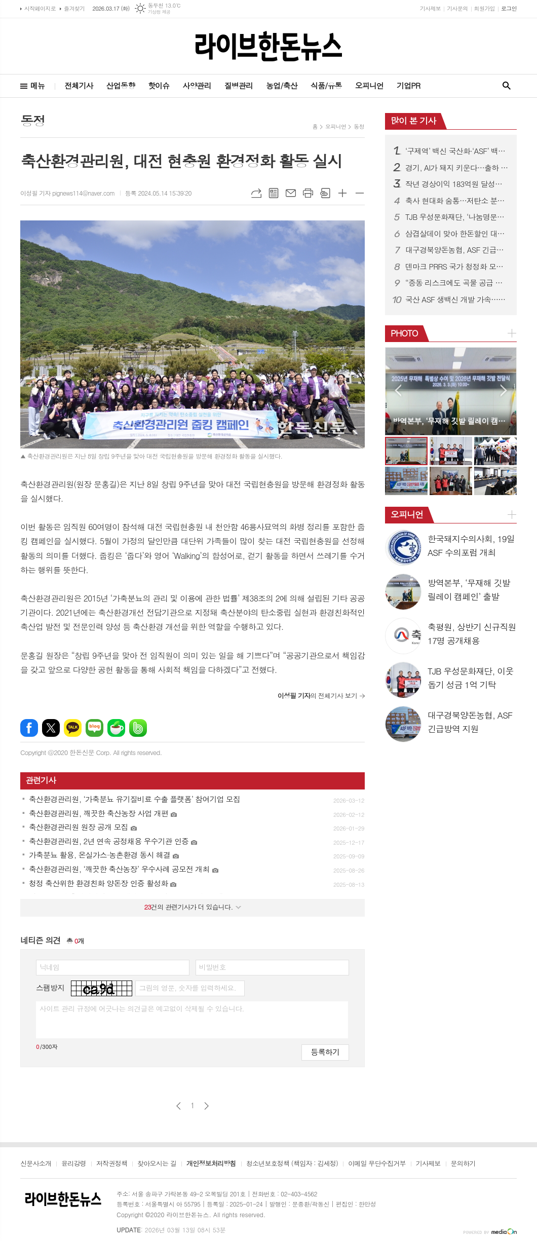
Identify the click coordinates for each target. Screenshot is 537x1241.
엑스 (51, 728)
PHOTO (404, 333)
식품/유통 (326, 85)
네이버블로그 (94, 728)
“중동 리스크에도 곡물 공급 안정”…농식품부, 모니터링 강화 (457, 283)
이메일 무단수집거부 (377, 1164)
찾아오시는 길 (156, 1164)
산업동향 (120, 85)
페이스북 (29, 728)
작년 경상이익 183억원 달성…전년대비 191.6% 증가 (457, 184)
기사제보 (430, 8)
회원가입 (484, 8)
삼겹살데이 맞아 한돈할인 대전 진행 (457, 234)
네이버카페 (116, 728)
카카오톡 (73, 728)
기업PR (408, 85)
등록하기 (325, 1051)
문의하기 (463, 1164)
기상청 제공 (159, 12)
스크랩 (325, 193)
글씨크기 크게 (342, 193)
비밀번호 (212, 966)
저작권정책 (111, 1164)
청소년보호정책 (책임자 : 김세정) (292, 1164)
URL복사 (256, 193)
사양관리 (196, 85)
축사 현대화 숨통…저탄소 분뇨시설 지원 (457, 201)
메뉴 (37, 85)
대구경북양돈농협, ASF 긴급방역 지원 (457, 250)
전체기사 (78, 85)
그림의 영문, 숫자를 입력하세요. (187, 987)
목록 (274, 193)
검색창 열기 (506, 85)
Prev (398, 390)
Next (503, 390)
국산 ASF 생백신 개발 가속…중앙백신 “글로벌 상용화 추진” (457, 299)
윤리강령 (73, 1164)
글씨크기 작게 (360, 193)
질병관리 (238, 85)
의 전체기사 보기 (317, 695)
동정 (359, 126)
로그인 (509, 8)
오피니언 (369, 85)
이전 (178, 1106)
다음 (206, 1106)
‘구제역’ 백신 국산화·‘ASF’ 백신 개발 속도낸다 (457, 151)
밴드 (138, 728)
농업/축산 (281, 85)
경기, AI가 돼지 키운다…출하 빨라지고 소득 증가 (457, 168)
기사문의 (457, 8)
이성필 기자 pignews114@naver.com (67, 193)
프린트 (308, 193)
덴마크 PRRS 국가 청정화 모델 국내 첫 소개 (457, 266)
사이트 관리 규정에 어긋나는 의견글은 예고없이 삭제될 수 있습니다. (142, 1008)
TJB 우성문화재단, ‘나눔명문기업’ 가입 (457, 217)
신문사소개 (35, 1164)
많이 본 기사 (413, 121)
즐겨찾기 (74, 8)
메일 (291, 193)
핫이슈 (158, 85)
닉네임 (49, 966)
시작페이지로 (40, 8)
